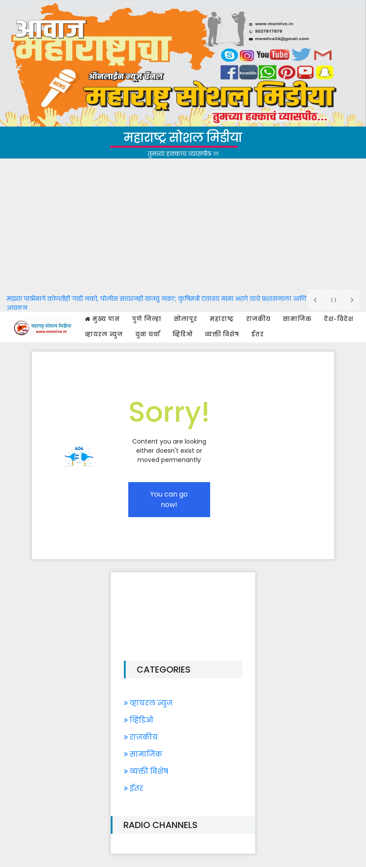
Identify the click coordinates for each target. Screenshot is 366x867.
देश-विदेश (338, 319)
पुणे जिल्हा (147, 319)
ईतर (257, 334)
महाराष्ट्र (222, 319)
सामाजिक (297, 319)
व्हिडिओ (182, 334)
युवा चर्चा (147, 334)
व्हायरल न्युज (104, 334)
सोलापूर (185, 319)
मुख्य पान (102, 319)
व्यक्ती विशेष (222, 334)
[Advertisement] (183, 224)
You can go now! (169, 499)
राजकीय (258, 319)
